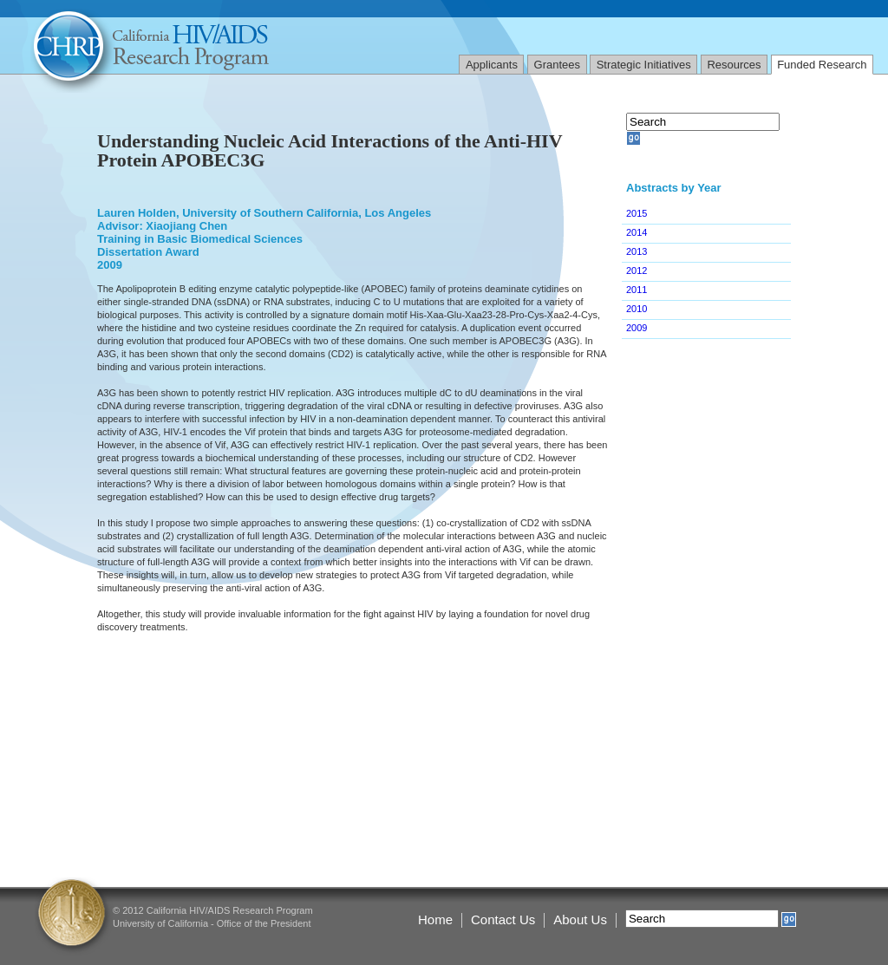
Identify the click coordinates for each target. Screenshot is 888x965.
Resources (734, 64)
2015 (636, 213)
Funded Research (821, 64)
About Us (580, 919)
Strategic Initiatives (644, 64)
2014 (636, 232)
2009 (636, 328)
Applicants (492, 64)
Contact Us (503, 919)
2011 (636, 289)
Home (435, 919)
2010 (636, 308)
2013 (636, 251)
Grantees (557, 64)
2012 (636, 270)
